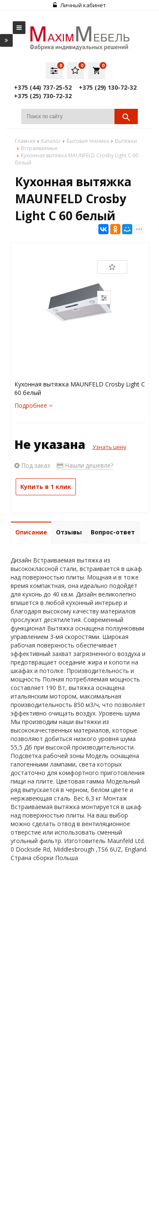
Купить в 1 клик (45, 487)
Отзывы (69, 532)
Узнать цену (109, 447)
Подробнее (33, 405)
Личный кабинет (79, 5)
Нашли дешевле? (85, 465)
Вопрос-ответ (113, 532)
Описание (31, 532)
